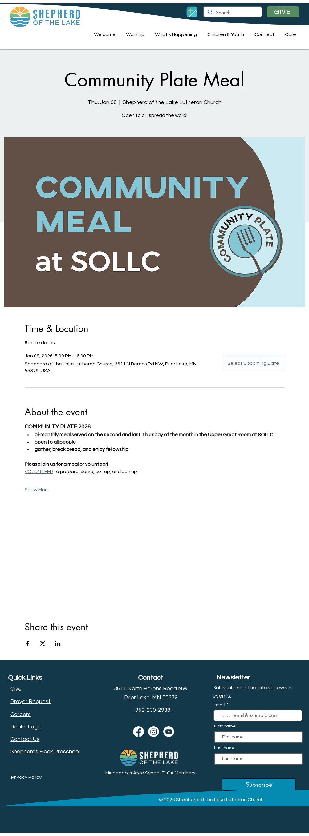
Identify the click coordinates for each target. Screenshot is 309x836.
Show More (37, 489)
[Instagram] (153, 731)
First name (225, 726)
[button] (104, 34)
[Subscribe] (259, 784)
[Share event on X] (43, 643)
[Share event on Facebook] (27, 643)
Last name (225, 748)
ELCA (168, 772)
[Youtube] (168, 731)
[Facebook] (138, 731)
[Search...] (232, 13)
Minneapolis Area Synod (132, 772)
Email (219, 704)
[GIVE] (283, 11)
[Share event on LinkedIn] (58, 643)
